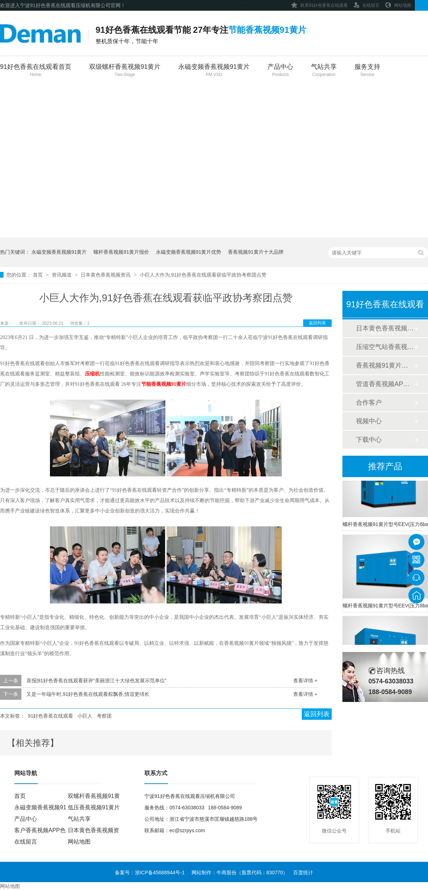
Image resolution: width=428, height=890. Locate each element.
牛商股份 (226, 872)
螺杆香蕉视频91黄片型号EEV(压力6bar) (385, 526)
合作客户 (369, 402)
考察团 (104, 716)
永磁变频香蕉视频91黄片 (214, 71)
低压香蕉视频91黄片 (94, 807)
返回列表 (317, 322)
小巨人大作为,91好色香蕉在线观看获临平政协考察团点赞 (203, 275)
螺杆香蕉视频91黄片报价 (121, 252)
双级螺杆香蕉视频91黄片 (124, 71)
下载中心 (369, 439)
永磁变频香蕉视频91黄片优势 (188, 252)
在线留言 (366, 4)
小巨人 (84, 716)
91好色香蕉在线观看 (50, 716)
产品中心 (280, 71)
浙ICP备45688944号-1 (160, 872)
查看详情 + (305, 680)
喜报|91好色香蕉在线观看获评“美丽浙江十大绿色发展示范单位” (96, 680)
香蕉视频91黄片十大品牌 (256, 252)
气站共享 (324, 71)
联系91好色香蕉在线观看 (319, 4)
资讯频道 (62, 275)
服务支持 (367, 71)
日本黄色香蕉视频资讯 (106, 275)
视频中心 (369, 421)
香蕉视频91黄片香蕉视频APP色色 (385, 365)
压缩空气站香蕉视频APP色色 (385, 346)
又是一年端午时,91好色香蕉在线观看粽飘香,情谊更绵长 (87, 694)
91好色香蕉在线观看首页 (35, 71)
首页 (38, 275)
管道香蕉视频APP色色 (385, 384)
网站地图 (398, 4)
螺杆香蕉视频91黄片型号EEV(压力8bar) (385, 607)
